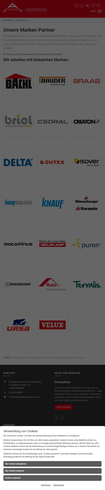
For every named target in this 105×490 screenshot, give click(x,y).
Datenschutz (58, 485)
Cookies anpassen (13, 478)
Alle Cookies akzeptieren (15, 464)
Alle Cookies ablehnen (14, 471)
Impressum (46, 485)
